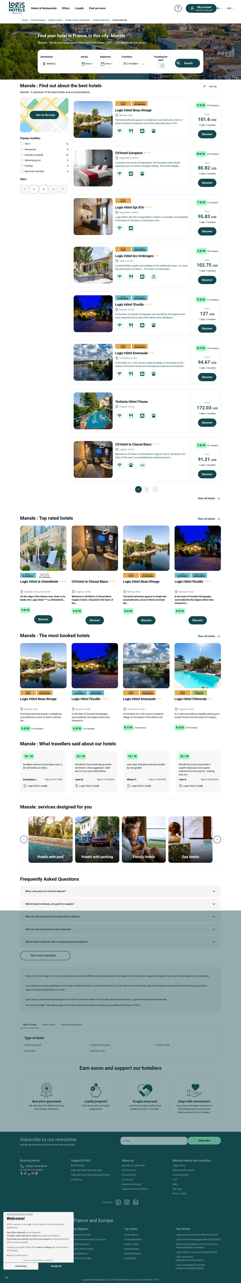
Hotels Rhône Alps (81, 1234)
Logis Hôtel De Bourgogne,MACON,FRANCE (198, 1239)
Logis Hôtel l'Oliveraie (194, 699)
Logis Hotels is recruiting (134, 1189)
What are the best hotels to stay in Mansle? (48, 929)
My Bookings (77, 1165)
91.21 (207, 459)
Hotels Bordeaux (132, 1253)
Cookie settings (180, 1174)
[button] (7, 1277)
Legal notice (179, 1165)
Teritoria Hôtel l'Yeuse (132, 402)
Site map (177, 1189)
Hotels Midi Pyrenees (83, 1248)
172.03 (207, 408)
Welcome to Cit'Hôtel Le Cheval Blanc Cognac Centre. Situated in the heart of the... (92, 599)
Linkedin (136, 1202)
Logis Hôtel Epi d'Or (133, 207)
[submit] (204, 1140)
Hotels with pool (32, 1045)
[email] (153, 1141)
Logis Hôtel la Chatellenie (43, 582)
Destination (47, 56)
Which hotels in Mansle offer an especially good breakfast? (56, 941)
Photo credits (179, 1193)
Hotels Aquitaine (80, 1244)
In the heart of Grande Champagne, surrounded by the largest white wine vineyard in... (194, 599)
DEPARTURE (105, 56)
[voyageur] (133, 63)
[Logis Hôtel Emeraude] (93, 362)
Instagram (127, 1202)
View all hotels (209, 498)
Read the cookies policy (17, 1255)
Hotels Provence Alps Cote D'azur (89, 1239)
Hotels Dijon (130, 1258)
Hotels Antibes (131, 1244)
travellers (126, 56)
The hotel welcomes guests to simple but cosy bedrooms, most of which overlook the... (145, 599)
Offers (66, 8)
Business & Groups (131, 1184)
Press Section (129, 1174)
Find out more (97, 8)
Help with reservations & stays (86, 1170)
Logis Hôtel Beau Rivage (133, 110)
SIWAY (155, 1279)
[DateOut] (109, 63)
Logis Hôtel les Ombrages (137, 256)
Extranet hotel (129, 1170)
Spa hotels (29, 1051)
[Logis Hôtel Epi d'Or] (93, 216)
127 (207, 313)
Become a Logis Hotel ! (133, 1165)
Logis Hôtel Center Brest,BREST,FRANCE (197, 1234)
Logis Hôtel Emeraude (134, 353)
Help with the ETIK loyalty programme (90, 1174)
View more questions (45, 955)
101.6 (207, 119)
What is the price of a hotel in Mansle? (45, 891)
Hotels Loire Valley (81, 1258)
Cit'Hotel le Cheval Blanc (137, 444)
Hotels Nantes (131, 1234)
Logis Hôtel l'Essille (133, 304)
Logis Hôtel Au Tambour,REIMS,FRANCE (196, 1252)
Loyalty (79, 8)
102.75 (207, 265)
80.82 (207, 168)
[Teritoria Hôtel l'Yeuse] (93, 410)
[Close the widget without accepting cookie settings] (20, 1214)
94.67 (207, 362)
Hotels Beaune (131, 1248)
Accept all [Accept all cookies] (56, 1266)
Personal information (183, 1170)
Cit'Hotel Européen (133, 153)
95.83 (207, 216)
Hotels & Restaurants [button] (44, 8)
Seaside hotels (97, 1051)
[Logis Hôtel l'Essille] (93, 313)
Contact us (76, 1179)
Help (175, 1184)
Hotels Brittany (80, 1253)
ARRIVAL (84, 56)
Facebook (118, 1202)
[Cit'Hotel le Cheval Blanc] (93, 459)
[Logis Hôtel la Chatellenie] (43, 548)
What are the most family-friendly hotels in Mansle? (53, 916)
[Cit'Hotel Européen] (93, 168)
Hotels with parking (100, 1045)
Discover (207, 134)
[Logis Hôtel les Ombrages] (93, 265)
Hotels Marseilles (132, 1239)
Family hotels (163, 1045)
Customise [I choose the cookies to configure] (21, 1266)
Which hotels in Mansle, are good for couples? (49, 904)
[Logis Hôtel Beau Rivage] (93, 119)
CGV (175, 1179)
